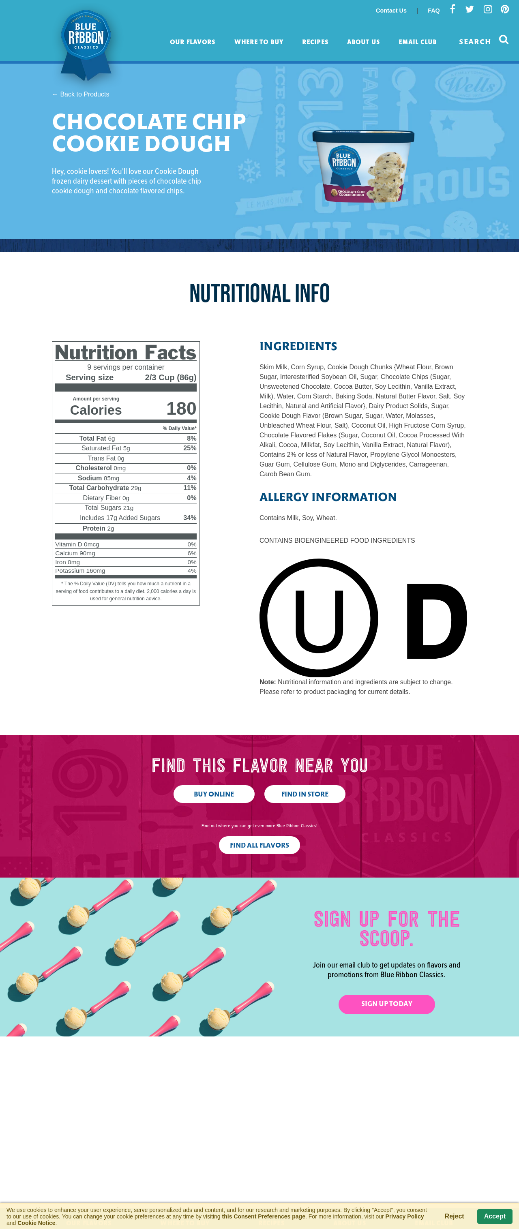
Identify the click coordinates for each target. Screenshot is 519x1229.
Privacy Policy (405, 1216)
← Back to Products (80, 94)
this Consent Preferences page (263, 1216)
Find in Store (304, 795)
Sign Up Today (386, 1004)
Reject (454, 1216)
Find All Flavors (259, 846)
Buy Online (214, 795)
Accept (495, 1216)
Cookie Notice (36, 1223)
